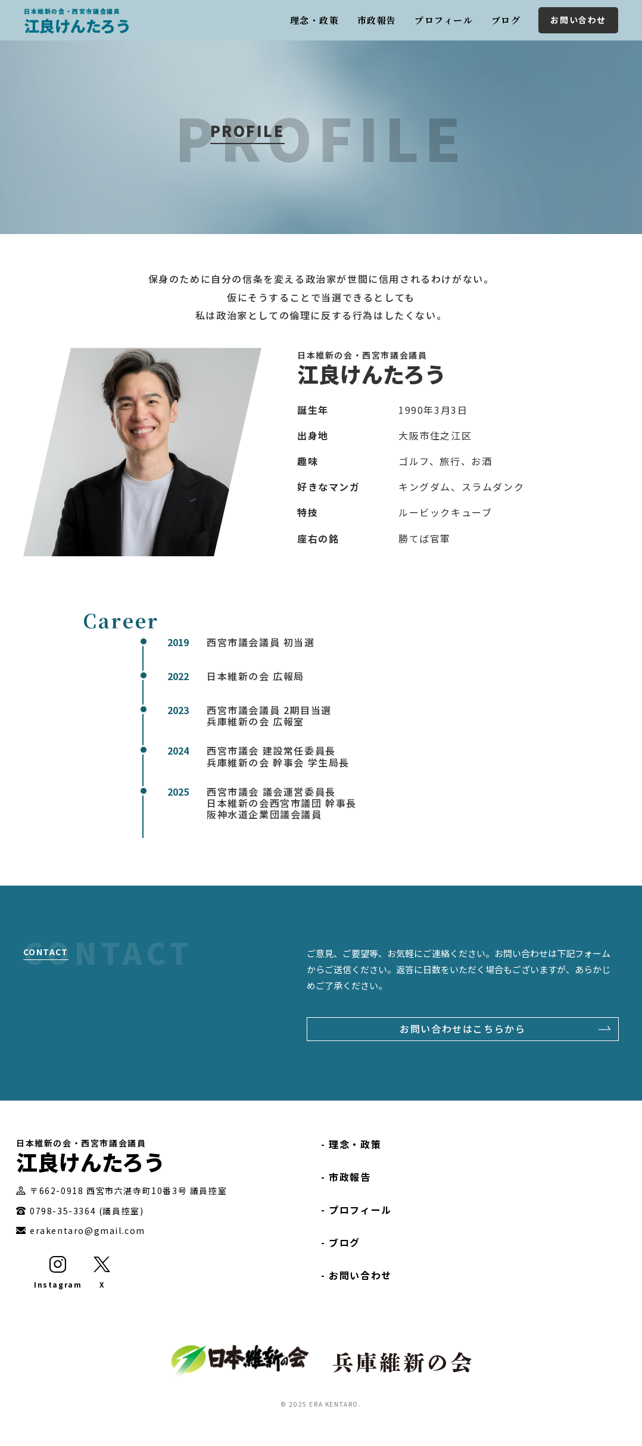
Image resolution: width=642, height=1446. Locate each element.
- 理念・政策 (351, 1144)
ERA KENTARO (334, 1404)
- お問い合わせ (356, 1275)
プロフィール (444, 20)
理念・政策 (314, 20)
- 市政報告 (346, 1177)
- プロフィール (356, 1209)
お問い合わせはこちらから (462, 1028)
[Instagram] (58, 1273)
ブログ (506, 20)
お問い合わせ (578, 20)
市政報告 (377, 20)
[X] (102, 1273)
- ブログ (340, 1242)
